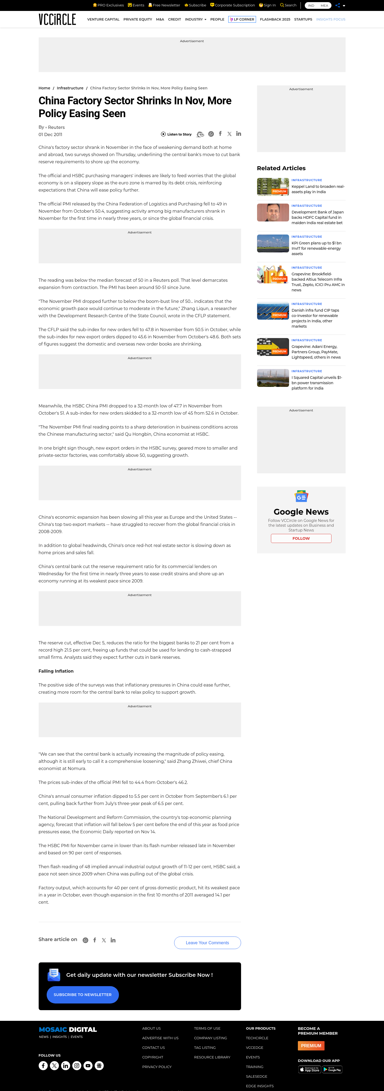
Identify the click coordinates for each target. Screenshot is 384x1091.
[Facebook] (220, 134)
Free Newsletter (164, 5)
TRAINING (254, 1056)
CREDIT (174, 21)
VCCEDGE (254, 1037)
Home (44, 88)
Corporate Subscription (232, 5)
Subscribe (195, 5)
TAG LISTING (205, 1037)
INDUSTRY (194, 21)
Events (136, 5)
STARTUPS (303, 21)
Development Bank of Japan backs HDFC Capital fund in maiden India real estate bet (318, 217)
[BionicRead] (200, 134)
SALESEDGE (256, 1066)
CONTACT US (153, 1037)
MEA (324, 5)
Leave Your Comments (197, 936)
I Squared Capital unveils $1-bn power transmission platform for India (317, 381)
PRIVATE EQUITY (137, 21)
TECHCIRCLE (257, 1027)
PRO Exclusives (108, 5)
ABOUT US (151, 1018)
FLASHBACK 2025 (275, 21)
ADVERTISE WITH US (160, 1027)
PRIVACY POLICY (157, 1056)
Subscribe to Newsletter (80, 986)
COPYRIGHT (152, 1047)
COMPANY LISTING (210, 1027)
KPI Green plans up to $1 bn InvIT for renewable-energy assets (317, 247)
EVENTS (253, 1047)
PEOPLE (217, 21)
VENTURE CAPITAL (103, 21)
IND (311, 5)
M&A (160, 21)
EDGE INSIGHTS (260, 1075)
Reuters (56, 127)
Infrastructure (70, 88)
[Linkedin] (238, 134)
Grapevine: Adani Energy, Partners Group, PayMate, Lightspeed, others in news (316, 350)
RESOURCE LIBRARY (212, 1047)
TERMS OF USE (207, 1018)
